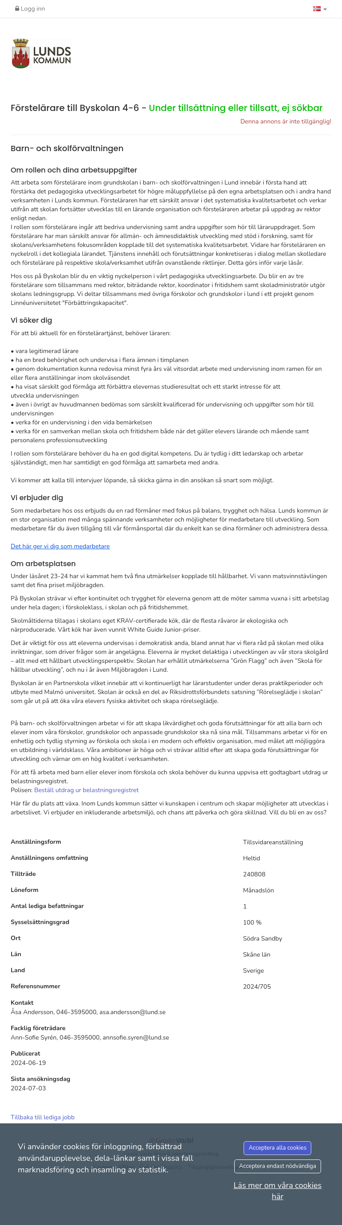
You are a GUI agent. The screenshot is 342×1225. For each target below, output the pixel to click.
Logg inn (30, 8)
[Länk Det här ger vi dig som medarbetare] (60, 546)
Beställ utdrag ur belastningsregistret (86, 790)
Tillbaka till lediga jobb (43, 1117)
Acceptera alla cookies (277, 1148)
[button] (320, 9)
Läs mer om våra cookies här (277, 1191)
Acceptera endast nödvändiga (277, 1166)
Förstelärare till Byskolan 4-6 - (167, 108)
